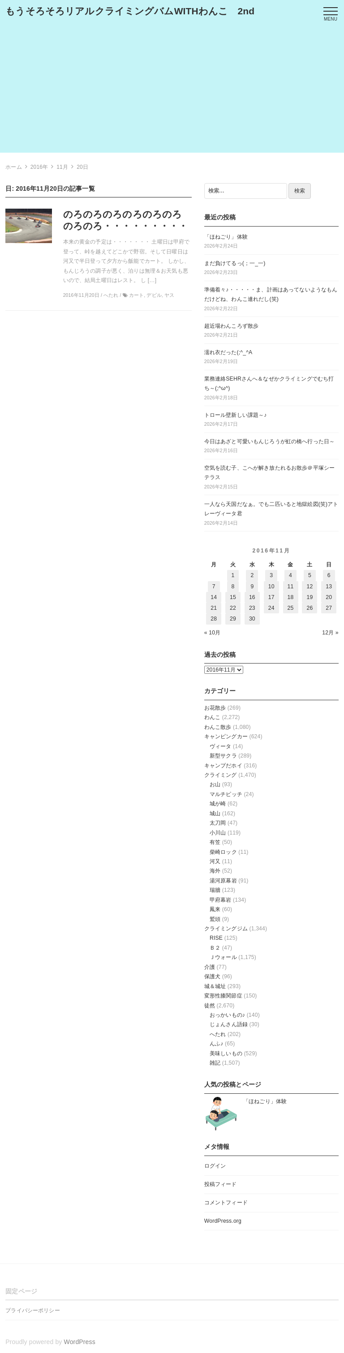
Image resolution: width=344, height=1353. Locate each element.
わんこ (212, 717)
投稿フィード (220, 1184)
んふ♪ (217, 1043)
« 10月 (212, 632)
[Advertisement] (172, 90)
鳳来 (215, 909)
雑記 (215, 1063)
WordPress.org (222, 1221)
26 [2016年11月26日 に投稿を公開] (309, 608)
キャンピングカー (226, 736)
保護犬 (212, 976)
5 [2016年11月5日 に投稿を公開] (309, 575)
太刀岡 (218, 823)
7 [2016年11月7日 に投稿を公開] (213, 586)
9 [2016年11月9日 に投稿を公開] (252, 586)
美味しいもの (226, 1053)
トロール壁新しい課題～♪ (235, 415)
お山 (215, 784)
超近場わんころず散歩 (231, 326)
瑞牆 (215, 890)
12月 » (330, 632)
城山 (215, 813)
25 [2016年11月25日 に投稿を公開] (291, 608)
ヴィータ (221, 746)
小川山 (218, 833)
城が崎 (218, 804)
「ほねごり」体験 (226, 237)
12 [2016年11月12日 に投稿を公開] (309, 586)
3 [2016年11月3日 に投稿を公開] (271, 575)
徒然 (209, 1005)
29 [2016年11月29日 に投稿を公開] (233, 619)
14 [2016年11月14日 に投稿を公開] (214, 597)
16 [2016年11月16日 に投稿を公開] (252, 597)
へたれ (218, 1034)
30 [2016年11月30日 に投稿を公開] (252, 619)
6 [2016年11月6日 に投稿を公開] (329, 575)
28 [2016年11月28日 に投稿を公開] (214, 619)
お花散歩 (215, 708)
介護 (209, 967)
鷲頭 (215, 919)
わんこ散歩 (218, 727)
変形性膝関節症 (223, 996)
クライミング (220, 775)
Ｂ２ (215, 948)
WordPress (79, 1341)
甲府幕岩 (221, 900)
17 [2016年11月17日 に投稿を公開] (271, 597)
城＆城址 (215, 986)
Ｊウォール (223, 957)
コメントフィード (226, 1202)
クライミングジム (226, 928)
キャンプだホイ (223, 765)
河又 (215, 861)
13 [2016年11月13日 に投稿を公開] (329, 586)
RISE (216, 938)
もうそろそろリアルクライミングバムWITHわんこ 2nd (129, 11)
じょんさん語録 (229, 1024)
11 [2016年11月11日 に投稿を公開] (291, 586)
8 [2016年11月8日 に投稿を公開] (233, 586)
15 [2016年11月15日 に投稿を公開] (233, 597)
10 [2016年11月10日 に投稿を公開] (271, 586)
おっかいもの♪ (227, 1015)
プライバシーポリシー (32, 1310)
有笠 (215, 842)
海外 (215, 871)
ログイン (215, 1166)
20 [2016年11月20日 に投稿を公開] (329, 597)
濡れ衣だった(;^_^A (228, 352)
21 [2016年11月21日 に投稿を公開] (214, 608)
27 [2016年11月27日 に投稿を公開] (329, 608)
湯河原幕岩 (223, 881)
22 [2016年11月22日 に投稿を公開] (233, 608)
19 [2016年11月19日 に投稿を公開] (309, 597)
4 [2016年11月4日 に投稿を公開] (290, 575)
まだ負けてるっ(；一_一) (235, 263)
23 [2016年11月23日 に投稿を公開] (252, 608)
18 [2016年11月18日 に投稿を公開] (291, 597)
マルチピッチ (226, 794)
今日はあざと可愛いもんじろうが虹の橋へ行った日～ (269, 441)
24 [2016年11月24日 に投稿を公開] (271, 608)
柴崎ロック (223, 852)
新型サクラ (223, 756)
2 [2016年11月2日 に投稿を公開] (252, 575)
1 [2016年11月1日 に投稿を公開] (233, 575)
